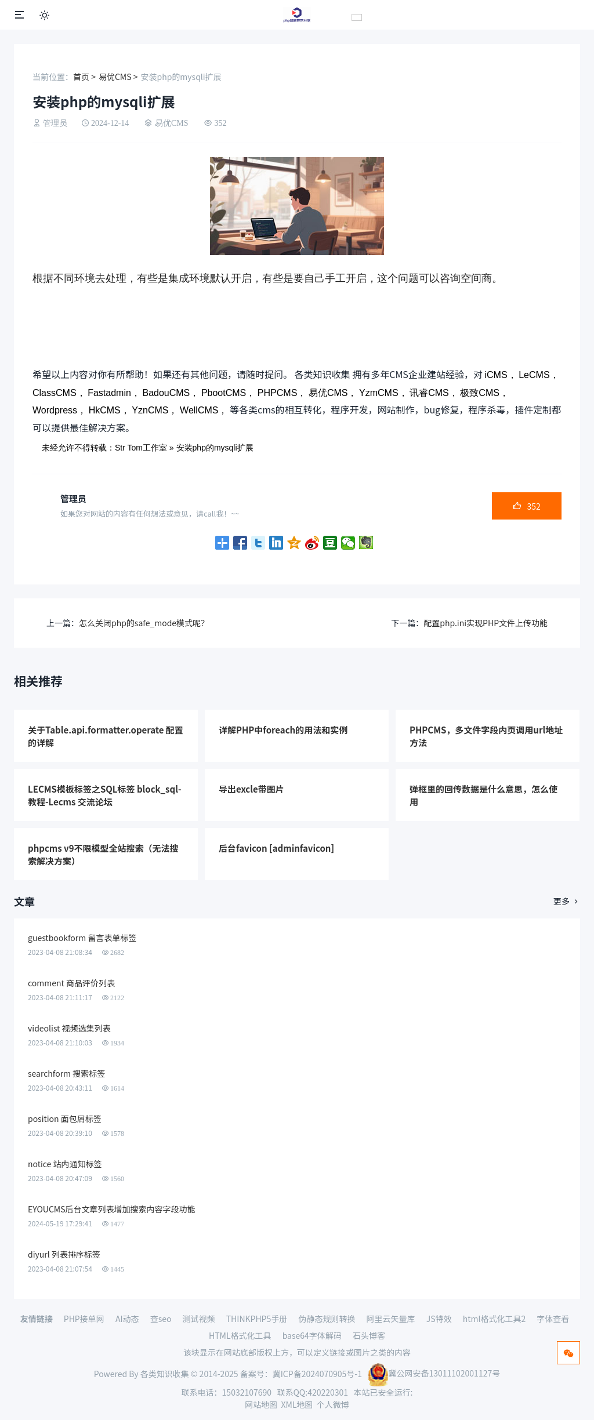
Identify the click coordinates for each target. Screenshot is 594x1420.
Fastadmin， (114, 393)
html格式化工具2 (494, 1318)
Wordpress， (59, 410)
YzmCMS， (383, 393)
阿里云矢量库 (391, 1318)
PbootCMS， (228, 393)
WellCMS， (203, 410)
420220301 (327, 1392)
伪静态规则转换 (326, 1318)
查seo (161, 1318)
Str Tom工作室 (141, 447)
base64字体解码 (312, 1335)
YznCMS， (155, 410)
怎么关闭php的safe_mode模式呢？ (144, 623)
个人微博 (333, 1404)
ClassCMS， (59, 393)
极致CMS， (484, 393)
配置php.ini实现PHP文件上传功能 (485, 623)
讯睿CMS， (434, 393)
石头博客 (369, 1335)
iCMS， (501, 375)
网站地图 (261, 1404)
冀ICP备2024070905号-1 (317, 1373)
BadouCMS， (170, 393)
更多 (566, 902)
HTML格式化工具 (240, 1335)
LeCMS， (539, 375)
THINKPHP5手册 (257, 1318)
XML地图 (297, 1404)
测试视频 (199, 1318)
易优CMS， (333, 393)
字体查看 (553, 1318)
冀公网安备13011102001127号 (433, 1373)
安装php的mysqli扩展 (214, 447)
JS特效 (439, 1318)
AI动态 (127, 1318)
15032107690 (246, 1392)
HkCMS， (109, 410)
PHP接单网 (84, 1318)
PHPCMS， (282, 393)
